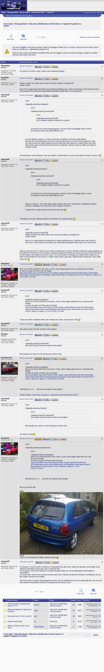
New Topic (10, 38)
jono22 (36, 605)
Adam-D (95, 611)
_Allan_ (95, 622)
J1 (35, 621)
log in (66, 47)
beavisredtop (39, 627)
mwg (35, 610)
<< (38, 37)
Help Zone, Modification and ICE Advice (45, 24)
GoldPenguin (94, 605)
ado (35, 616)
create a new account (78, 47)
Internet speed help (15, 621)
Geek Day (53, 621)
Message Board (21, 24)
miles (96, 617)
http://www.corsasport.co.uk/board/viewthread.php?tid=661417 (55, 395)
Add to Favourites (94, 37)
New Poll (23, 38)
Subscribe (83, 37)
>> (45, 37)
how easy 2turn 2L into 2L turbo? (20, 616)
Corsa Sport (8, 24)
